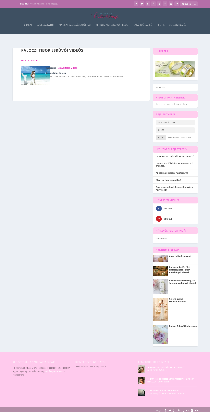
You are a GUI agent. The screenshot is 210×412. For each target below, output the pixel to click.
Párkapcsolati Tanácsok (174, 393)
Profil (161, 27)
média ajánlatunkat (54, 371)
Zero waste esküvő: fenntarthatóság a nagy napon (174, 188)
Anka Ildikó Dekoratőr (180, 256)
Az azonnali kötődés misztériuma (172, 173)
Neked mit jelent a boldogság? (44, 3)
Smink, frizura (163, 382)
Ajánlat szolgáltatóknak (75, 27)
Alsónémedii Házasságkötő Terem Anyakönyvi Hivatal (182, 282)
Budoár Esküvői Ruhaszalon (183, 326)
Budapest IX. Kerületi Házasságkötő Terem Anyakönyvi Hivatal (179, 270)
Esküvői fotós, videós (67, 68)
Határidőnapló (142, 27)
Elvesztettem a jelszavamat (179, 138)
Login (158, 410)
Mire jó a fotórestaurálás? (168, 180)
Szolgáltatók (45, 27)
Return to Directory (29, 60)
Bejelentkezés (177, 27)
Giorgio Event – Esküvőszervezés (177, 300)
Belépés (161, 138)
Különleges (163, 370)
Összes (161, 393)
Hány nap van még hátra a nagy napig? (175, 156)
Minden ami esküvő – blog (112, 27)
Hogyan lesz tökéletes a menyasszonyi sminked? (174, 164)
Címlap (28, 27)
